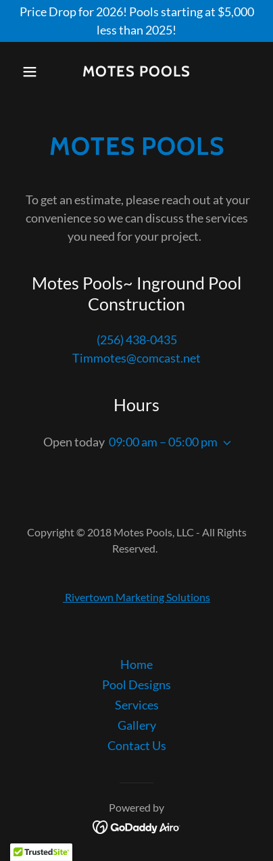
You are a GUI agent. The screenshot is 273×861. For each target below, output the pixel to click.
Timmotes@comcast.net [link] (136, 357)
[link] (136, 71)
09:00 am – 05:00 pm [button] (163, 441)
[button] (34, 71)
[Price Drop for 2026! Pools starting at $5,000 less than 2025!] (136, 21)
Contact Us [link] (136, 745)
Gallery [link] (137, 725)
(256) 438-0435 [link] (137, 339)
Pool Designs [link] (136, 684)
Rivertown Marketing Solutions (136, 596)
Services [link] (137, 704)
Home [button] (136, 664)
